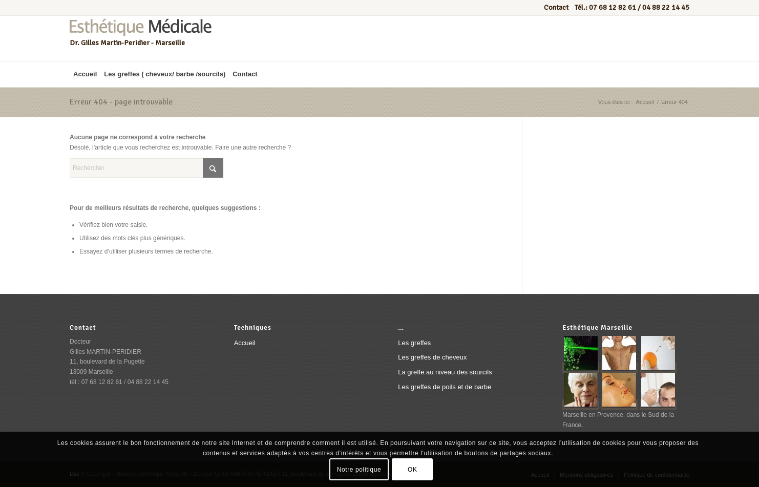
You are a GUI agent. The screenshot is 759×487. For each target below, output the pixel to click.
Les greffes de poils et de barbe (444, 387)
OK (412, 469)
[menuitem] (85, 74)
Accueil (245, 343)
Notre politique (359, 469)
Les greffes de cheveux (432, 357)
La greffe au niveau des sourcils (445, 372)
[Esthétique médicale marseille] (141, 38)
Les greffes (414, 343)
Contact (557, 7)
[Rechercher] (146, 168)
